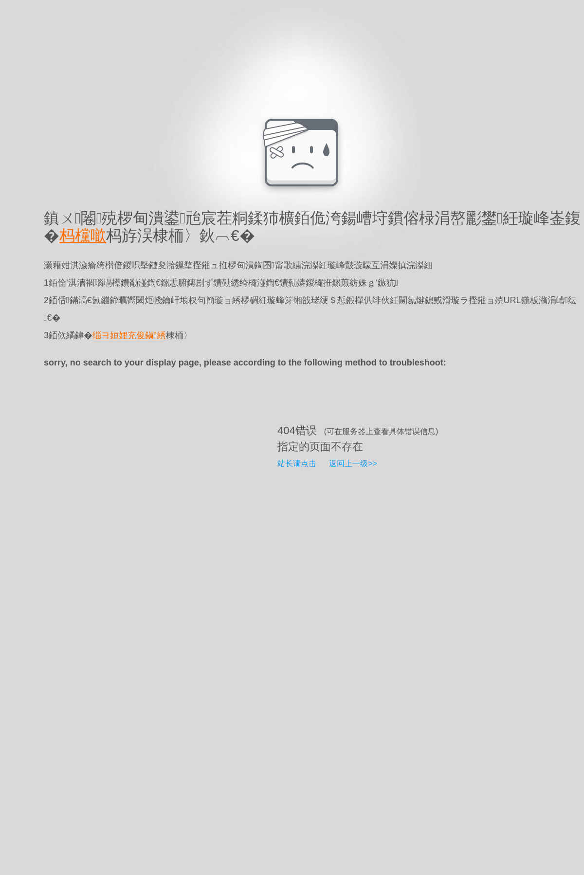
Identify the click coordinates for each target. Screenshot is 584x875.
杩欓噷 (82, 235)
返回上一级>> (353, 463)
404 (286, 430)
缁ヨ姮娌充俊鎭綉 (129, 335)
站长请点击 (296, 463)
